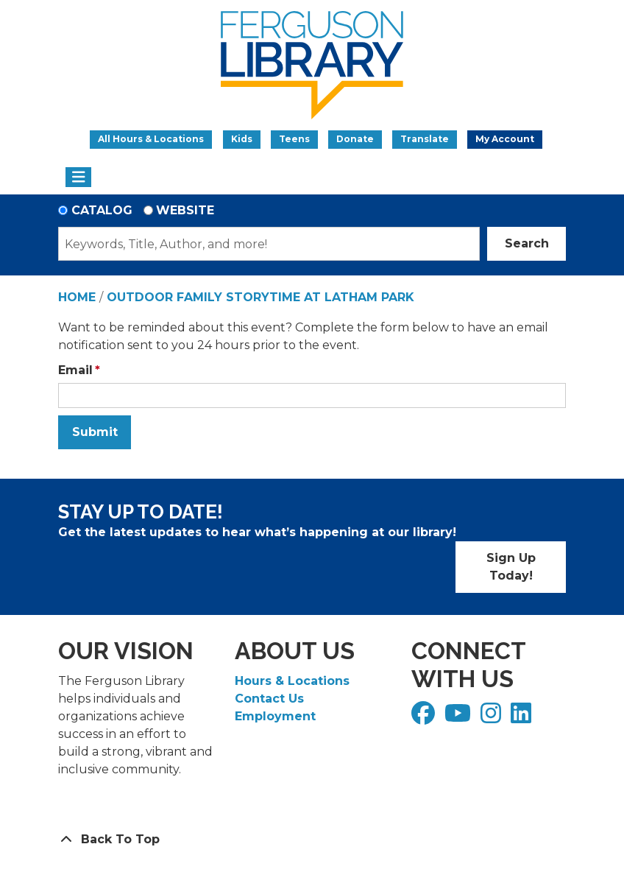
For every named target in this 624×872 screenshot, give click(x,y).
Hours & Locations (292, 681)
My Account (504, 138)
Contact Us (269, 699)
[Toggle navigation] (78, 177)
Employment (275, 716)
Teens (294, 138)
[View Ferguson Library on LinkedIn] (523, 718)
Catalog (101, 210)
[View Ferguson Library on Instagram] (493, 718)
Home (77, 297)
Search (527, 243)
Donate (355, 138)
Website (185, 210)
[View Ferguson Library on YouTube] (459, 718)
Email (75, 370)
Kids (241, 138)
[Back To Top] (312, 839)
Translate (424, 138)
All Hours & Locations (151, 138)
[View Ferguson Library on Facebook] (425, 718)
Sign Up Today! (511, 567)
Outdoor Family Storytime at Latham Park (260, 297)
